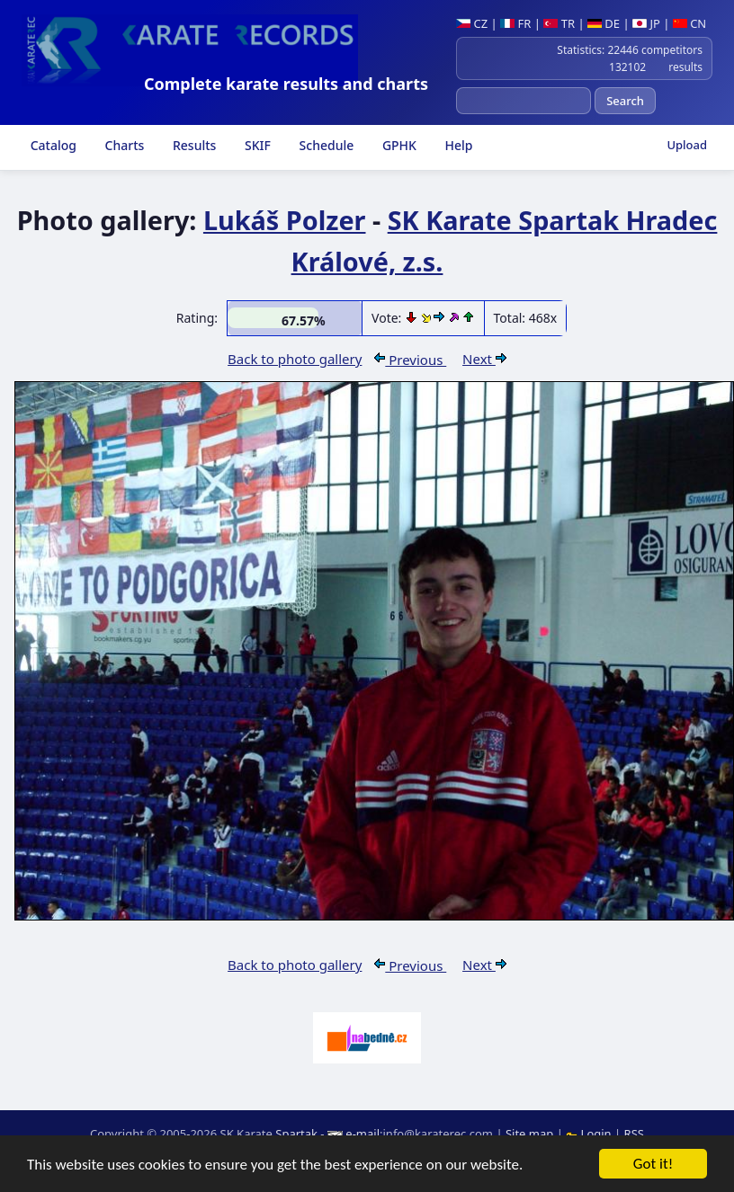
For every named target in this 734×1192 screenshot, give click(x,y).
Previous (410, 360)
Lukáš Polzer (284, 219)
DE (603, 23)
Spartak (296, 1133)
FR (515, 23)
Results (192, 145)
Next (484, 359)
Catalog (51, 145)
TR (559, 23)
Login (590, 1133)
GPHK (397, 145)
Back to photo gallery (295, 359)
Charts (123, 145)
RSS (634, 1133)
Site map (529, 1133)
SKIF (256, 145)
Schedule (325, 145)
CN (689, 23)
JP (646, 23)
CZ (472, 23)
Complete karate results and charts (286, 83)
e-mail (362, 1133)
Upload (687, 145)
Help (457, 145)
